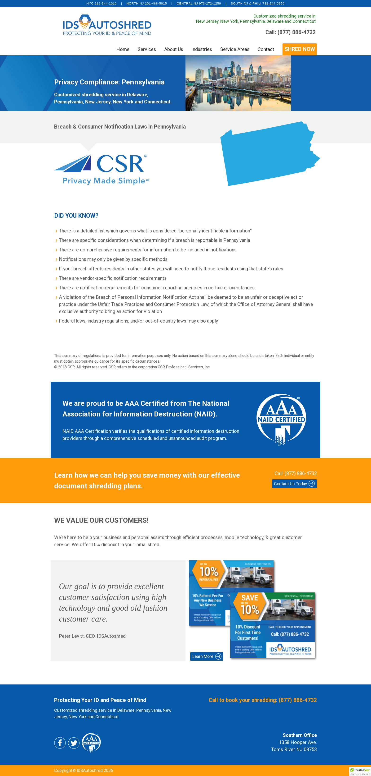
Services (147, 49)
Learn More (202, 656)
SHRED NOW (300, 49)
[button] (360, 771)
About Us (173, 49)
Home (122, 49)
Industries (201, 49)
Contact (266, 49)
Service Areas (234, 49)
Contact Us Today (290, 483)
